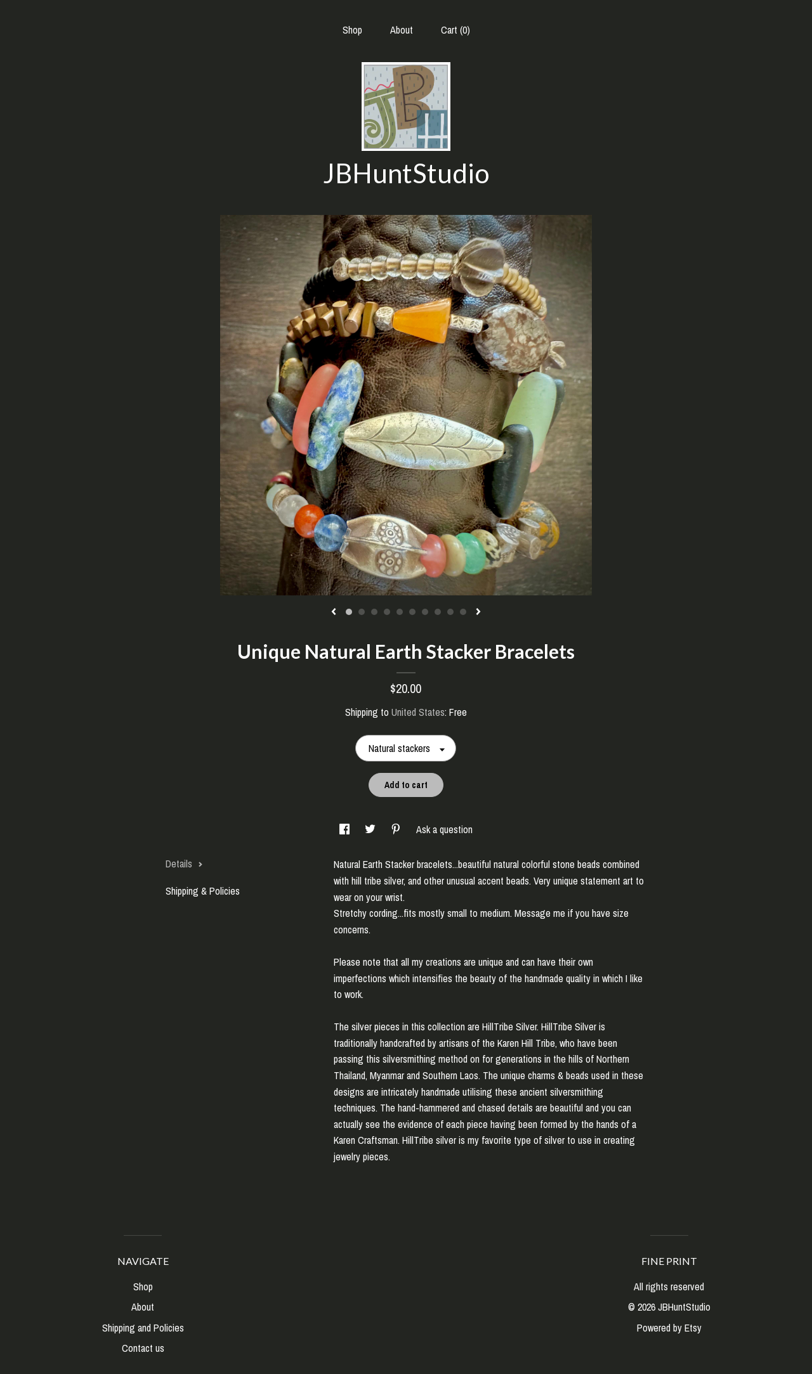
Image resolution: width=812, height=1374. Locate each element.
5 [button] (399, 612)
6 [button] (412, 612)
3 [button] (374, 612)
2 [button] (361, 612)
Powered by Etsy (669, 1328)
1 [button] (349, 612)
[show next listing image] (478, 612)
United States (418, 712)
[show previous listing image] (334, 612)
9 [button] (450, 612)
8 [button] (438, 612)
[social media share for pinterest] (397, 829)
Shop (352, 30)
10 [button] (463, 612)
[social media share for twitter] (371, 829)
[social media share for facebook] (345, 829)
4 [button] (387, 612)
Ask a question (444, 829)
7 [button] (425, 612)
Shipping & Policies (203, 891)
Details (184, 864)
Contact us (143, 1348)
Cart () (455, 30)
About (401, 30)
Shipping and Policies (143, 1328)
